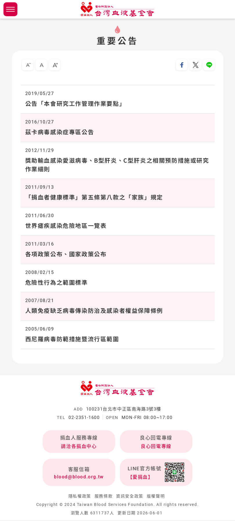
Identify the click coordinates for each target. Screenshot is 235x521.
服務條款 (104, 497)
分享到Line (209, 65)
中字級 (41, 65)
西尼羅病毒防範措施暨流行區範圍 (72, 339)
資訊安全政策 (129, 497)
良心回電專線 (156, 447)
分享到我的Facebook (181, 65)
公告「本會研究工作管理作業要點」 (75, 103)
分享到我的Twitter (195, 65)
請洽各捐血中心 (79, 447)
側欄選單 (10, 9)
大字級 (55, 65)
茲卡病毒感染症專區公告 (59, 132)
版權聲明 (156, 497)
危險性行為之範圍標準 (56, 283)
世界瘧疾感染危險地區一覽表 (66, 226)
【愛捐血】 (140, 478)
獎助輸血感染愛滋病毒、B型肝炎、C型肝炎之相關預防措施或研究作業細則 (117, 164)
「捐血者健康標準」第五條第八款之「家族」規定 (94, 197)
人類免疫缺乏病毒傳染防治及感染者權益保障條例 (94, 311)
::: (14, 52)
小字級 (27, 65)
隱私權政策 (79, 497)
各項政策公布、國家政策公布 (66, 254)
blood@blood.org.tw (79, 477)
